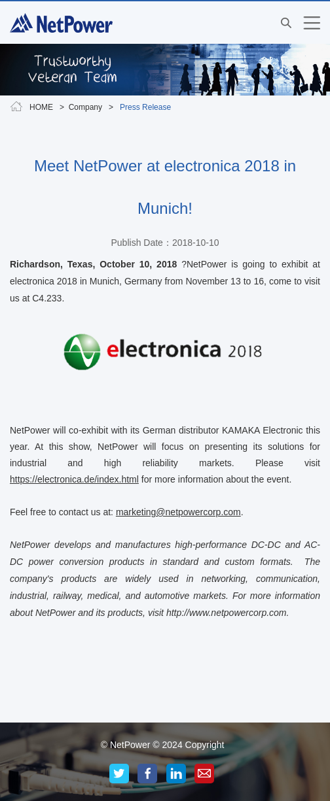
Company (85, 107)
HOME (41, 107)
